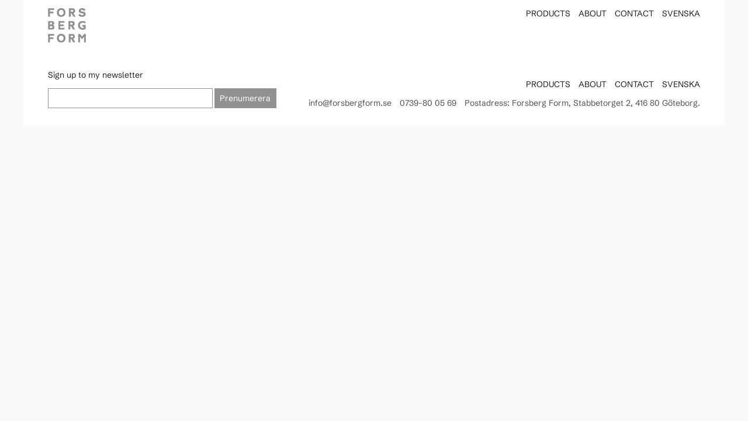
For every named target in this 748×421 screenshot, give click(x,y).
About (593, 13)
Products (548, 13)
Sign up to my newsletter (95, 75)
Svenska (681, 13)
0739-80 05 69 (428, 103)
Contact (634, 13)
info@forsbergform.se (350, 103)
